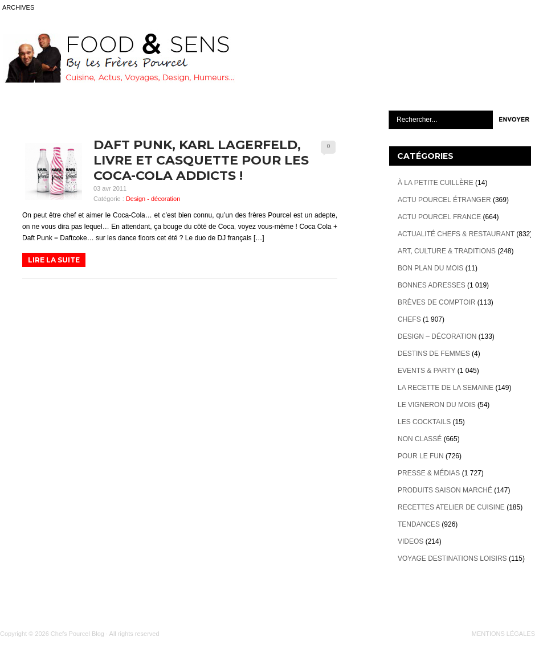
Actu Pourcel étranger (444, 200)
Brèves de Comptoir (436, 302)
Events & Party (426, 371)
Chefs (409, 319)
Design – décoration (437, 336)
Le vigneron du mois (437, 405)
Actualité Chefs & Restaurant (456, 234)
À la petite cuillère (435, 183)
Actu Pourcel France (439, 217)
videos (410, 541)
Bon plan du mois (430, 268)
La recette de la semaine (445, 388)
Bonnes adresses (431, 285)
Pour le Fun (421, 456)
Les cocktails (424, 422)
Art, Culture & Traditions (447, 251)
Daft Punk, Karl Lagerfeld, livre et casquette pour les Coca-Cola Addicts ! (201, 160)
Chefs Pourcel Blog (77, 633)
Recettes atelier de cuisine (451, 507)
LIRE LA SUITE (54, 260)
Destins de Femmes (434, 354)
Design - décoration (153, 198)
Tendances (419, 524)
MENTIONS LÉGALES (503, 633)
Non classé (420, 439)
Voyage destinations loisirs (452, 558)
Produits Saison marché (445, 490)
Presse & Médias (429, 473)
